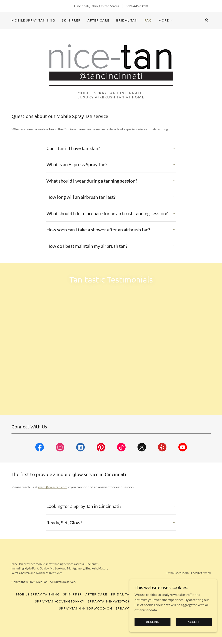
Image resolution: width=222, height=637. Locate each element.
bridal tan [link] (127, 20)
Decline (154, 621)
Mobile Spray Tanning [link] (33, 20)
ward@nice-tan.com (52, 509)
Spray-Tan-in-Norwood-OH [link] (85, 631)
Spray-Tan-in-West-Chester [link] (114, 624)
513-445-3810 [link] (137, 6)
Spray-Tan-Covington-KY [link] (60, 624)
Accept (194, 621)
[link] (111, 68)
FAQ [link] (148, 20)
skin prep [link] (71, 20)
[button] (166, 20)
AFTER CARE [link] (98, 20)
